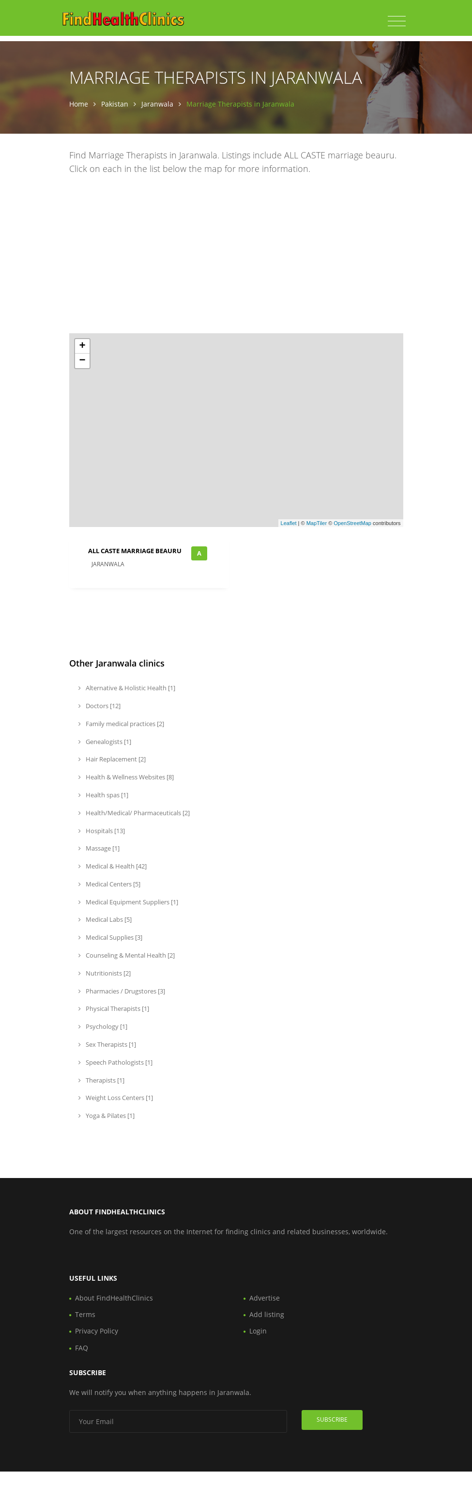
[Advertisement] (236, 256)
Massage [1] (99, 848)
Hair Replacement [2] (112, 759)
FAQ (81, 1347)
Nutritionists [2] (104, 973)
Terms (85, 1314)
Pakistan (114, 104)
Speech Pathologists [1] (115, 1062)
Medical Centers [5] (109, 884)
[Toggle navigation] (397, 21)
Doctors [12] (99, 705)
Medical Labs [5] (105, 919)
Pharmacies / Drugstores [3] (121, 991)
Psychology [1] (102, 1026)
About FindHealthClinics (114, 1297)
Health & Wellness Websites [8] (126, 777)
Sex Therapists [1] (107, 1044)
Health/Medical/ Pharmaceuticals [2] (134, 812)
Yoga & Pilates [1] (106, 1115)
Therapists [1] (101, 1080)
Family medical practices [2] (121, 723)
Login (258, 1330)
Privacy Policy (96, 1330)
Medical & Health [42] (112, 866)
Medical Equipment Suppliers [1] (128, 902)
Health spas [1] (103, 795)
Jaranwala (157, 104)
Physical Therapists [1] (113, 1008)
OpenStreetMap (352, 523)
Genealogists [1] (104, 741)
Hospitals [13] (101, 830)
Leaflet (289, 523)
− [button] (82, 361)
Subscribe (332, 1419)
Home (78, 104)
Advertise (264, 1297)
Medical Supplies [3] (110, 937)
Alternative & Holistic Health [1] (126, 687)
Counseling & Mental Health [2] (126, 955)
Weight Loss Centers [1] (115, 1097)
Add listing (266, 1314)
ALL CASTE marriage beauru (135, 550)
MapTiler (316, 523)
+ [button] (82, 346)
